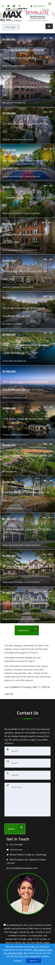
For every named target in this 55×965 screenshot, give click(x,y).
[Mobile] (27, 775)
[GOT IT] (34, 961)
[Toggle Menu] (50, 3)
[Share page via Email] (19, 5)
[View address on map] (27, 861)
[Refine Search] (49, 26)
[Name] (27, 751)
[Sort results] (11, 27)
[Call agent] (3, 5)
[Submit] (14, 829)
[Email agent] (14, 5)
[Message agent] (27, 849)
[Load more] (27, 630)
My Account (38, 6)
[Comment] (27, 799)
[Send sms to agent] (8, 5)
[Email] (27, 763)
